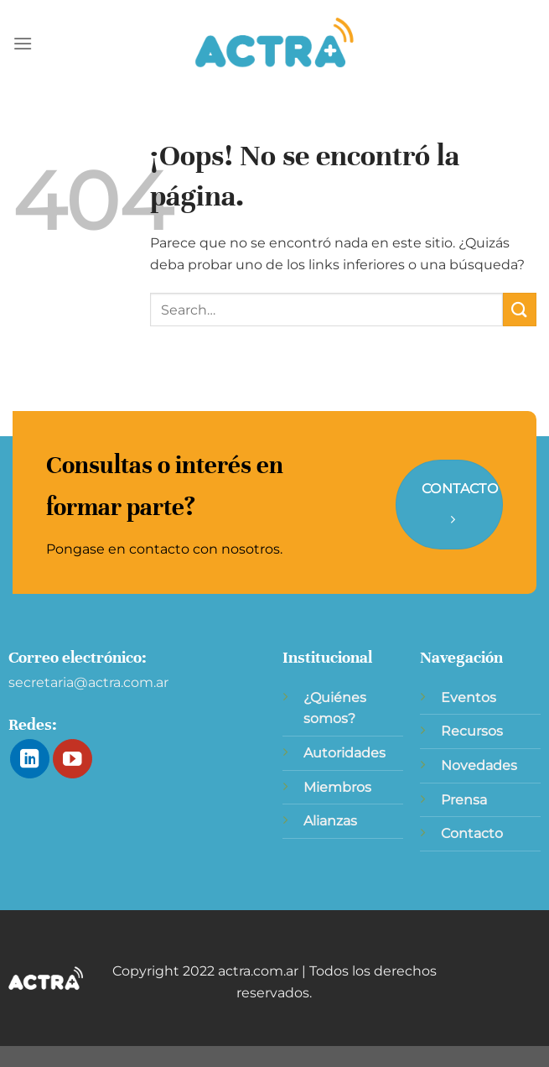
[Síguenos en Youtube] (72, 758)
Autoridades (344, 753)
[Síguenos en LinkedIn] (29, 758)
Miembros (337, 787)
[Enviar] (519, 309)
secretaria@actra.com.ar (88, 682)
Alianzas (330, 821)
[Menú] (23, 43)
